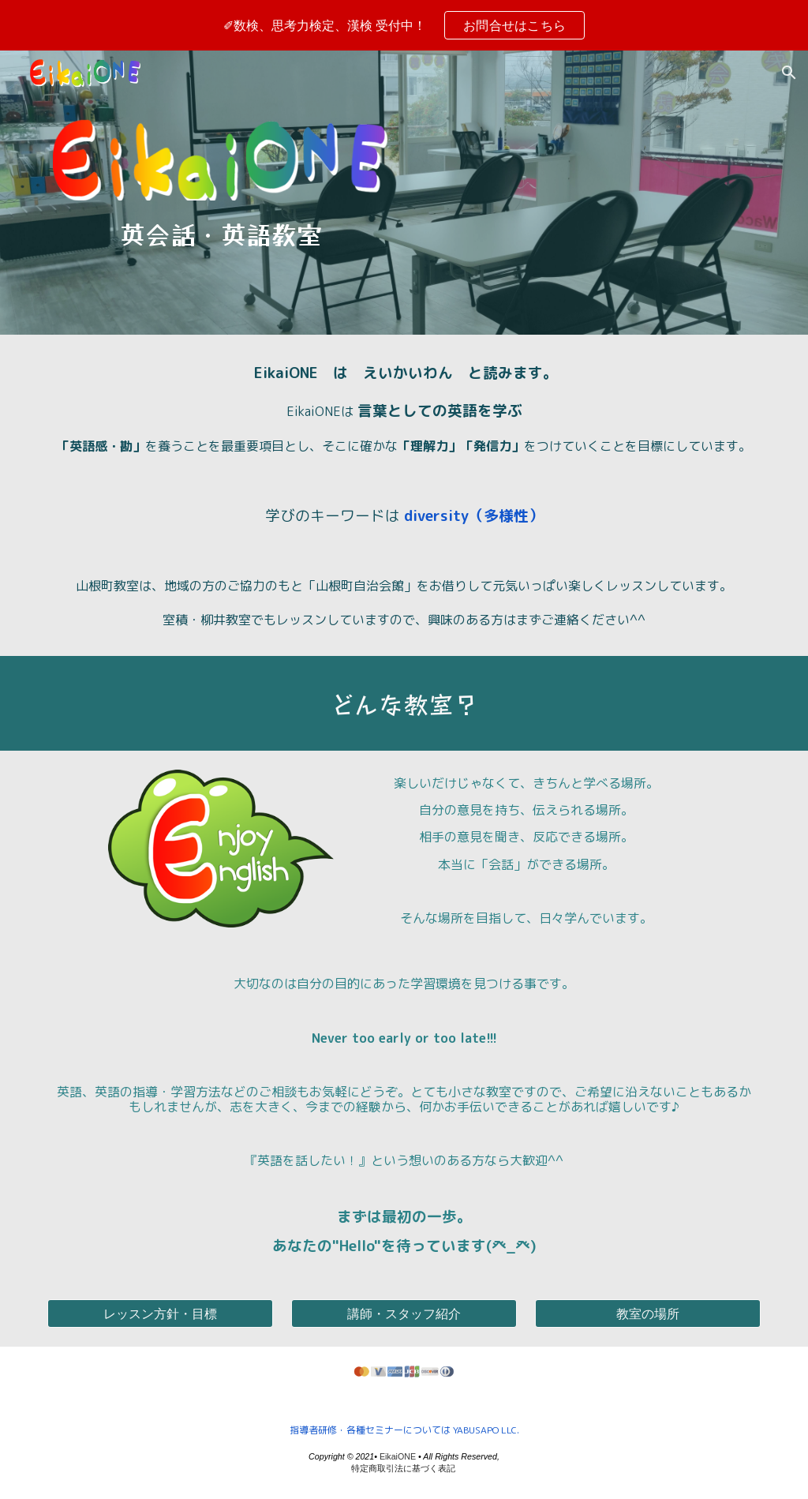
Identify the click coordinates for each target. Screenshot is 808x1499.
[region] (404, 25)
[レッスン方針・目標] (160, 1313)
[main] (221, 233)
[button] (789, 73)
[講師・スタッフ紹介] (404, 1313)
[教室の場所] (648, 1313)
